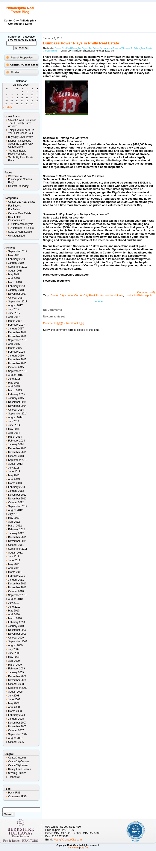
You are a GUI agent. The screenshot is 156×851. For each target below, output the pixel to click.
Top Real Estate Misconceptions (17, 152)
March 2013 (15, 483)
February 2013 (16, 486)
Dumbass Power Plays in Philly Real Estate (81, 43)
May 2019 (14, 255)
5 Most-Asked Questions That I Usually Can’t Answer (22, 123)
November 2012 (17, 498)
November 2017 (17, 293)
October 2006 (16, 741)
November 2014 (17, 405)
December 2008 (17, 676)
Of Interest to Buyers (21, 224)
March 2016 (15, 347)
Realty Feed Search (19, 769)
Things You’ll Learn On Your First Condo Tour (21, 132)
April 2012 (14, 521)
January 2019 (16, 262)
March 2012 (15, 525)
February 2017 (16, 324)
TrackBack (74, 323)
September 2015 (17, 371)
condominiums (114, 295)
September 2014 (17, 413)
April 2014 (14, 432)
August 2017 (15, 305)
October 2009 (16, 637)
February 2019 (16, 259)
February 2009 (16, 668)
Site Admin (73, 847)
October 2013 (16, 456)
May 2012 (14, 517)
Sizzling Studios (17, 773)
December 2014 (17, 402)
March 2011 (15, 571)
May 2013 (14, 475)
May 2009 (14, 656)
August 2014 (15, 417)
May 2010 (14, 610)
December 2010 (17, 583)
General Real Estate (19, 213)
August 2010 (15, 599)
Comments (53, 323)
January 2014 (16, 444)
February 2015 (16, 394)
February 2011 (16, 575)
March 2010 (15, 618)
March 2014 (15, 436)
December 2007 (17, 722)
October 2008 (16, 684)
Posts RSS (14, 792)
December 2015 (17, 359)
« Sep (7, 107)
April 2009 (14, 660)
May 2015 (14, 382)
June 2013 (14, 471)
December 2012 (17, 494)
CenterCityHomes (18, 765)
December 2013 (17, 448)
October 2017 (16, 297)
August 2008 (15, 691)
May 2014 (14, 429)
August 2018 (15, 270)
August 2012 (15, 510)
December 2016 (17, 332)
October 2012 (16, 502)
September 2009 (17, 641)
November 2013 (17, 452)
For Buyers (14, 205)
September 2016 (17, 340)
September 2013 (17, 459)
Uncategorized (16, 235)
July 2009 (13, 649)
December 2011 (17, 537)
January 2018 (16, 289)
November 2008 (17, 680)
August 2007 (15, 738)
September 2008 (17, 687)
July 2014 (13, 421)
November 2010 (17, 587)
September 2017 (17, 301)
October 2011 (16, 544)
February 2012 (16, 529)
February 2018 (16, 286)
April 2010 (14, 614)
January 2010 (16, 626)
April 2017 (14, 317)
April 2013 (14, 479)
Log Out (84, 847)
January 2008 (16, 718)
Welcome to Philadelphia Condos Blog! (20, 179)
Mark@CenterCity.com (68, 839)
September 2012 (17, 506)
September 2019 (17, 251)
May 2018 (14, 274)
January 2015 (16, 398)
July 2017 (13, 309)
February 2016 (16, 351)
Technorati (14, 776)
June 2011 (14, 560)
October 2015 (16, 367)
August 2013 (15, 463)
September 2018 (17, 266)
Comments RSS (17, 796)
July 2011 (13, 556)
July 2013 (13, 467)
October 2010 (16, 591)
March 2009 (15, 664)
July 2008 (13, 695)
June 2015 (14, 378)
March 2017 (15, 320)
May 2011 (14, 564)
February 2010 (16, 622)
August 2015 (15, 374)
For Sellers (14, 209)
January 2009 (16, 672)
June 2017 (14, 313)
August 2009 (15, 645)
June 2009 (14, 653)
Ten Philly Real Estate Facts (20, 159)
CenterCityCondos (18, 761)
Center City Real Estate (21, 201)
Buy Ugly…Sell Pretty (20, 136)
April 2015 (14, 386)
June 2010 (14, 606)
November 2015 (17, 363)
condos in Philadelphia (139, 295)
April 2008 (14, 707)
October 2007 (16, 730)
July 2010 (13, 602)
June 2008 (14, 699)
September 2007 (17, 734)
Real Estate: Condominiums (16, 219)
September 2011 (17, 548)
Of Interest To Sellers (22, 227)
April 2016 (14, 344)
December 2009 (17, 629)
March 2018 (15, 282)
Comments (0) (146, 292)
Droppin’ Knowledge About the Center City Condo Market (20, 143)
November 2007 (17, 726)
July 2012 (13, 514)
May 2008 (14, 703)
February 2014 (16, 440)
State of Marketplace (20, 231)
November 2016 (17, 336)
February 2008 (16, 714)
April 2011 (14, 568)
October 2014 (16, 409)
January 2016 (16, 355)
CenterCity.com (17, 757)
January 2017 (16, 328)
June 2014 (14, 425)
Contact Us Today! (18, 186)
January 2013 (16, 490)
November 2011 (17, 541)
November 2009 (17, 633)
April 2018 (14, 278)
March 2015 (15, 390)
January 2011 (16, 579)
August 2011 (15, 552)
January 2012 (16, 533)
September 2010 (17, 595)
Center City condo (61, 295)
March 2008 (15, 711)
